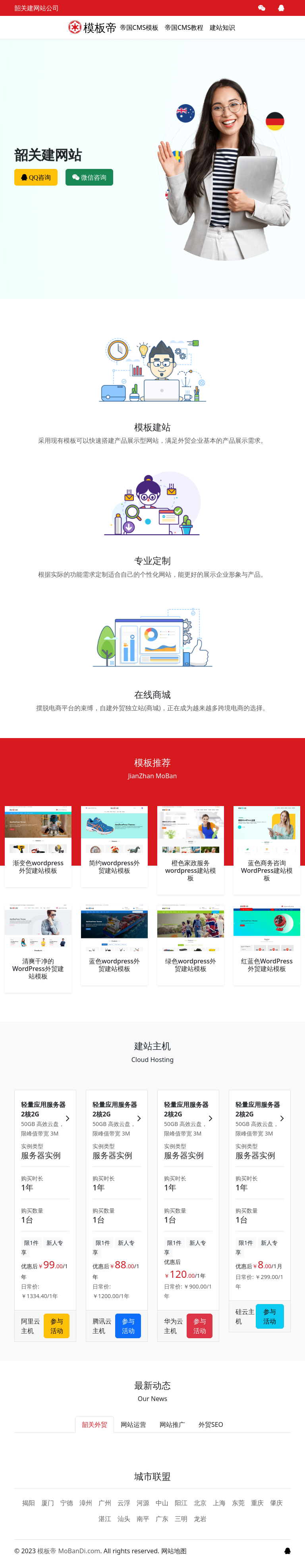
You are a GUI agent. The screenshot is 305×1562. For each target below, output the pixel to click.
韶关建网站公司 (36, 8)
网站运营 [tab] (133, 1424)
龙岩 (200, 1518)
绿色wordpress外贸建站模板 (190, 965)
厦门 (47, 1502)
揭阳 (28, 1502)
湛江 (104, 1518)
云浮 (124, 1502)
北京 (200, 1502)
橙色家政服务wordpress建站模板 (190, 870)
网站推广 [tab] (172, 1424)
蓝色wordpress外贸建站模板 (114, 965)
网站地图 (174, 1550)
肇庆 (276, 1502)
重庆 (257, 1502)
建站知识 (222, 27)
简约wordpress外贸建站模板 (114, 867)
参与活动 (56, 1326)
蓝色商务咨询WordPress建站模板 (267, 870)
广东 (162, 1518)
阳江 (181, 1502)
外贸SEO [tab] (211, 1424)
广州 (104, 1502)
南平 (143, 1518)
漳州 (85, 1502)
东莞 (238, 1502)
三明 (181, 1518)
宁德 (66, 1502)
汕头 (124, 1518)
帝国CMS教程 (184, 27)
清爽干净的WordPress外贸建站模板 (38, 969)
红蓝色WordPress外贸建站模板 (267, 965)
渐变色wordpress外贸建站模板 (38, 867)
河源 (143, 1502)
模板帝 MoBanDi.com (68, 1550)
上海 (219, 1502)
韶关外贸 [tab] (94, 1424)
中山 (162, 1502)
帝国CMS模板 (139, 27)
